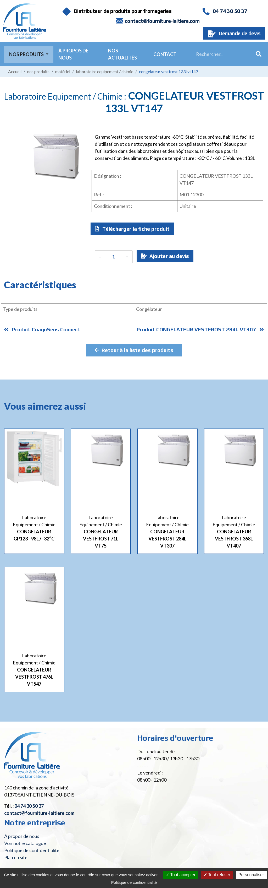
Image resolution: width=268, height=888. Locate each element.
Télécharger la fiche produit (132, 229)
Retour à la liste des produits (134, 350)
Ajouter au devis (165, 256)
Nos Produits (26, 54)
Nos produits (38, 71)
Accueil (14, 71)
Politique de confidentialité (31, 850)
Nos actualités (122, 54)
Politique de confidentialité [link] (134, 882)
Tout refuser (217, 875)
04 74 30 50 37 (225, 11)
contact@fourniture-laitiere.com (162, 21)
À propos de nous (73, 54)
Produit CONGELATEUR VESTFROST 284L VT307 (200, 329)
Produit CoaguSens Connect (42, 329)
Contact (164, 54)
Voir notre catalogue (25, 843)
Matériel (62, 71)
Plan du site (15, 857)
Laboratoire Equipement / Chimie (104, 71)
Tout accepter (181, 875)
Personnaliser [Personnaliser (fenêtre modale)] (251, 875)
